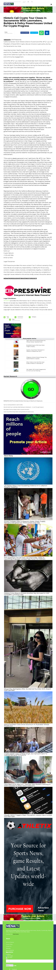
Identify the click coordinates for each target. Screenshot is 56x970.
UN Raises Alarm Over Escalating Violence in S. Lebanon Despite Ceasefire (25, 489)
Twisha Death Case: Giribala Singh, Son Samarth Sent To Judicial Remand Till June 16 (25, 756)
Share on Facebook (25, 35)
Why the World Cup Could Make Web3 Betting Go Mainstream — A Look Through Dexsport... (24, 409)
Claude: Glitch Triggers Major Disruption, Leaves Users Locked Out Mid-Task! (28, 818)
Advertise (8, 950)
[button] (28, 1)
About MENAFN (10, 952)
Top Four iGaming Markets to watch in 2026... (13, 407)
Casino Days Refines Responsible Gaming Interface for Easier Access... (19, 414)
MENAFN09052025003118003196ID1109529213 (20, 281)
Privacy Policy (9, 946)
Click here (16, 936)
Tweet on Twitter (34, 35)
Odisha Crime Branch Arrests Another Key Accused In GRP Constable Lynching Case (26, 596)
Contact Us (8, 948)
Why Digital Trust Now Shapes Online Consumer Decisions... (17, 412)
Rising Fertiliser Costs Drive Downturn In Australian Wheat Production (26, 727)
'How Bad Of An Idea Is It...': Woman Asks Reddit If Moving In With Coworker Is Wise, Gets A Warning (27, 787)
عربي (24, 1)
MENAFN (7, 42)
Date (6, 34)
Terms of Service (10, 944)
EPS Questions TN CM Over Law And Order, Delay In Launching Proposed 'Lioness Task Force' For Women (24, 560)
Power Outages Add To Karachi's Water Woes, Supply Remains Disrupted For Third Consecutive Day (24, 524)
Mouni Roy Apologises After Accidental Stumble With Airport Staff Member (27, 692)
